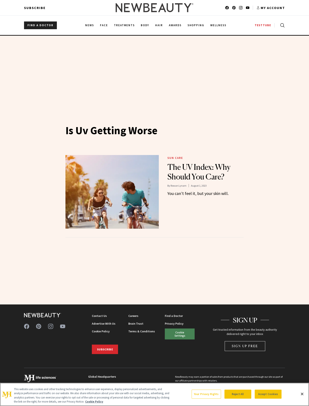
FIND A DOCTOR (40, 25)
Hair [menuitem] (159, 25)
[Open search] (281, 25)
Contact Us (99, 316)
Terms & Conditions (141, 331)
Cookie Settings (179, 334)
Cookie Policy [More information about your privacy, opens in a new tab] (94, 401)
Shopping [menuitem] (196, 25)
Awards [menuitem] (175, 25)
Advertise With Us (103, 323)
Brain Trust (135, 323)
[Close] (302, 394)
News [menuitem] (89, 25)
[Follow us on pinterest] (234, 7)
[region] (154, 394)
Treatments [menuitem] (124, 25)
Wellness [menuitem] (218, 25)
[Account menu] (270, 7)
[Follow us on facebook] (227, 7)
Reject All (238, 394)
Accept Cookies (268, 394)
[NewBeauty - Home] (154, 7)
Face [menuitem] (104, 25)
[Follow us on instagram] (240, 7)
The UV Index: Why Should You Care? (198, 171)
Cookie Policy (101, 331)
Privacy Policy (174, 323)
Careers (133, 316)
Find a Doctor (174, 316)
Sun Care (175, 158)
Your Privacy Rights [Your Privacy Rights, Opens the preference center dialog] (206, 394)
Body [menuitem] (145, 25)
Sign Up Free (245, 346)
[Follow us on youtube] (247, 7)
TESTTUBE (263, 25)
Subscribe (35, 8)
